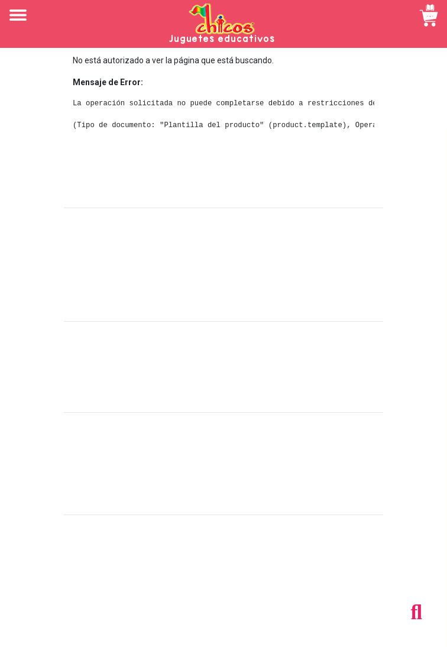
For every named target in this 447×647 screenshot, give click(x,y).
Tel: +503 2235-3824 (223, 566)
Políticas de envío (224, 360)
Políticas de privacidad (224, 386)
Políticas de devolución (223, 373)
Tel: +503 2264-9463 (223, 579)
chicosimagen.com (258, 631)
